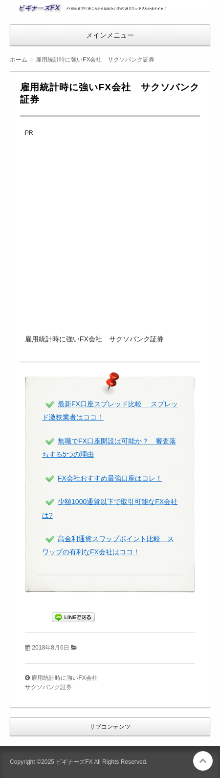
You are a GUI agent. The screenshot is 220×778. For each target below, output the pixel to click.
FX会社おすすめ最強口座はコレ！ (110, 478)
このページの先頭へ (203, 761)
